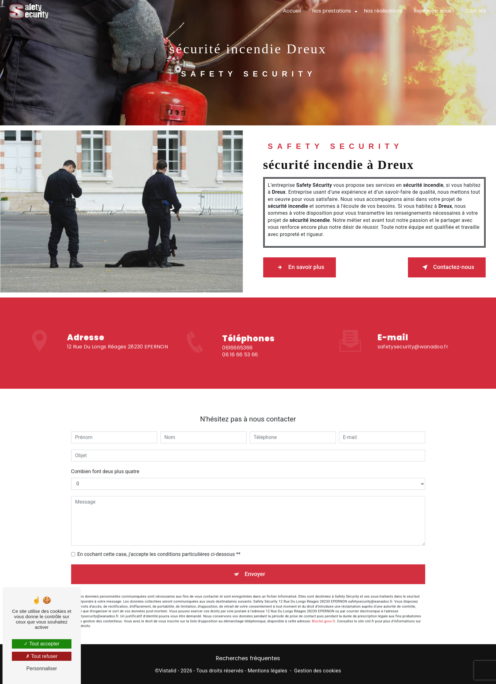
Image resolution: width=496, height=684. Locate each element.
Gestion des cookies (317, 672)
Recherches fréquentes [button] (248, 659)
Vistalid (167, 672)
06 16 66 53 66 (240, 361)
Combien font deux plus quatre (105, 465)
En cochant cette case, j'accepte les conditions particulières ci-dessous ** (159, 547)
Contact (475, 10)
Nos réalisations (382, 10)
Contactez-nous (444, 267)
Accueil (291, 10)
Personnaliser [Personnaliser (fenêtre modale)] (41, 668)
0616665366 (237, 354)
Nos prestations (330, 10)
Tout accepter (41, 643)
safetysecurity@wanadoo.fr (413, 340)
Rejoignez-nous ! (433, 10)
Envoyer (255, 567)
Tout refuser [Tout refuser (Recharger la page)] (42, 656)
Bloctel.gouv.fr (323, 615)
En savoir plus (301, 267)
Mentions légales (267, 672)
